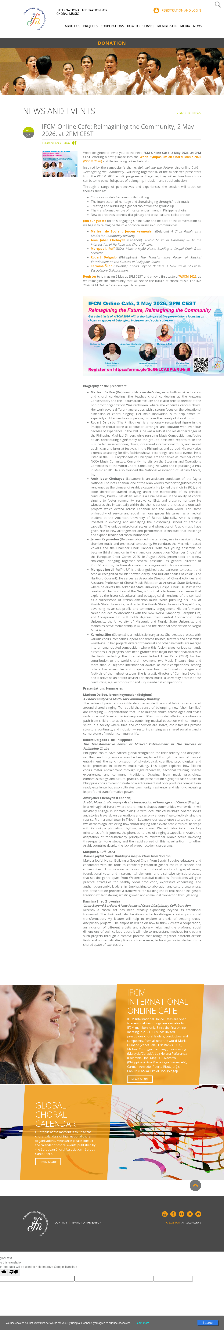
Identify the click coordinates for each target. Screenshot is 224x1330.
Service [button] (148, 26)
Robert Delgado (104, 257)
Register (89, 276)
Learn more (142, 1323)
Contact (61, 1222)
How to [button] (133, 26)
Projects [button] (90, 26)
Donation (112, 43)
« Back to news (188, 113)
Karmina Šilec (101, 266)
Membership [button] (167, 26)
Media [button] (185, 26)
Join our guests (94, 221)
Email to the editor (86, 1222)
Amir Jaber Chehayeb (108, 240)
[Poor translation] (14, 1272)
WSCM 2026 (187, 276)
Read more (140, 1079)
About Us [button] (72, 26)
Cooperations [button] (112, 26)
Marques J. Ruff (103, 249)
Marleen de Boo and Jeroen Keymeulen (122, 231)
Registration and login (181, 10)
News (197, 26)
